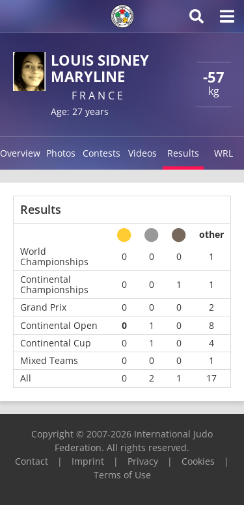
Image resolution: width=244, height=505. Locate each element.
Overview (20, 153)
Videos (142, 153)
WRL (223, 153)
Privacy (143, 461)
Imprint (88, 461)
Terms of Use (122, 475)
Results (183, 153)
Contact (31, 461)
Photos (60, 153)
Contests (101, 153)
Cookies (198, 461)
